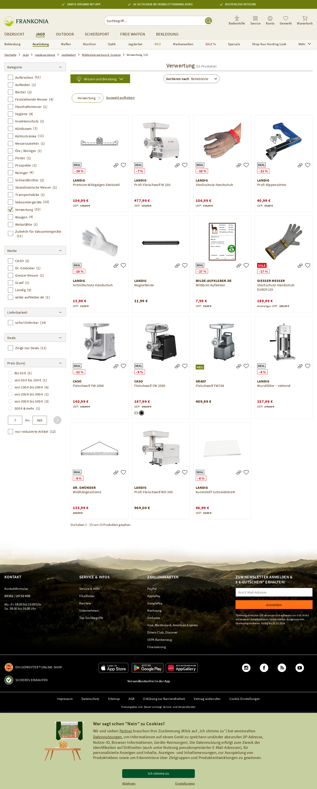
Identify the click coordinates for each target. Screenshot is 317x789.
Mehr (305, 44)
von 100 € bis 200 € (32, 387)
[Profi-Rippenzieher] (307, 165)
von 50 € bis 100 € (31, 380)
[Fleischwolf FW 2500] (184, 366)
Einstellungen (185, 783)
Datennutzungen (107, 736)
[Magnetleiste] (184, 265)
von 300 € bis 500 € (32, 401)
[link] (255, 20)
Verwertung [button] (87, 98)
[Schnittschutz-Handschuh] (123, 265)
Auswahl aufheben (120, 97)
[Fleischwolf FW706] (246, 366)
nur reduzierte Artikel (35, 431)
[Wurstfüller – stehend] (307, 366)
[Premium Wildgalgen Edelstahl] (123, 165)
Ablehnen (128, 783)
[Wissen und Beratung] (100, 78)
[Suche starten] (208, 20)
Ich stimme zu (158, 773)
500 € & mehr (27, 408)
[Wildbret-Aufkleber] (246, 265)
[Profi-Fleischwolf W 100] (184, 165)
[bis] (40, 420)
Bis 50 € (23, 373)
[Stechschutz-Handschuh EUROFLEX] (307, 265)
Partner (126, 730)
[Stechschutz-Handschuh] (246, 165)
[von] (15, 420)
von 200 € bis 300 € (32, 394)
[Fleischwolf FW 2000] (123, 366)
